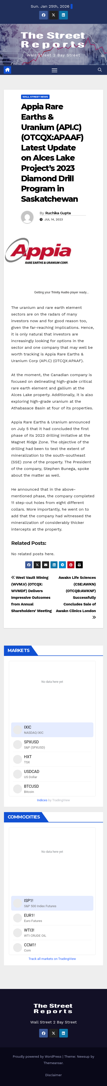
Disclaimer (53, 1075)
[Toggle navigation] (54, 70)
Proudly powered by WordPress (38, 1056)
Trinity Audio (60, 292)
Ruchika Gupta (58, 213)
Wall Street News (35, 96)
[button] (100, 69)
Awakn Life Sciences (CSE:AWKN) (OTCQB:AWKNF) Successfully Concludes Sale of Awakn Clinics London (76, 597)
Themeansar (53, 1063)
